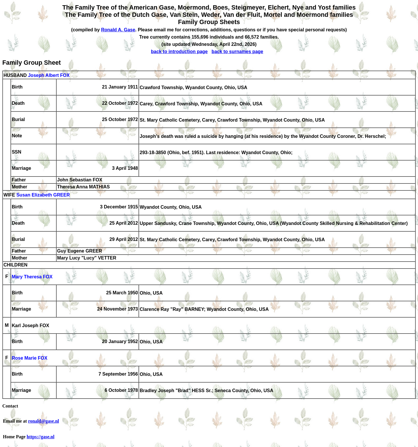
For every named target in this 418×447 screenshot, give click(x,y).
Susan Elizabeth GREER (43, 195)
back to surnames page (237, 51)
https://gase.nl (41, 436)
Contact (10, 405)
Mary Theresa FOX (32, 277)
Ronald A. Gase (118, 29)
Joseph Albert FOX (48, 75)
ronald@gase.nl (43, 421)
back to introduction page (179, 51)
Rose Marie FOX (29, 358)
